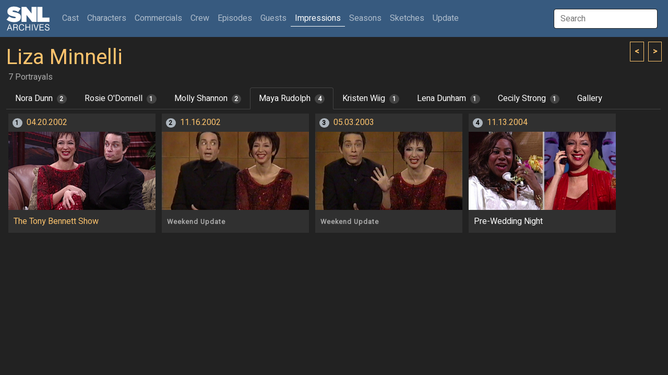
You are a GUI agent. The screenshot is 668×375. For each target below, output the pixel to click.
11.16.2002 (200, 122)
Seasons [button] (365, 18)
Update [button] (446, 18)
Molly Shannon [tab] (208, 98)
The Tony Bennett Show (56, 221)
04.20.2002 (47, 122)
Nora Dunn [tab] (41, 98)
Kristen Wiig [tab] (370, 98)
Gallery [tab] (589, 98)
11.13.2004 (507, 122)
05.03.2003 (353, 122)
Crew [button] (199, 18)
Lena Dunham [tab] (448, 98)
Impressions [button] (318, 18)
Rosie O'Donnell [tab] (121, 98)
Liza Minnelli (64, 57)
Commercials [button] (158, 18)
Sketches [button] (407, 18)
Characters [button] (106, 18)
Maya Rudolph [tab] (292, 98)
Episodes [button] (235, 18)
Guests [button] (273, 18)
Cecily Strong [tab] (529, 98)
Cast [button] (72, 17)
